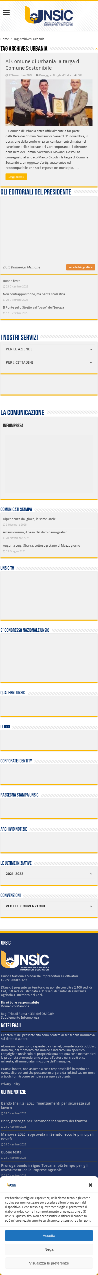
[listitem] (67, 461)
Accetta (49, 1235)
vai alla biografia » (80, 267)
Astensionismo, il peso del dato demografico (35, 532)
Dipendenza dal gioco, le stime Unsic (29, 519)
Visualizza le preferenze (49, 1263)
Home (4, 39)
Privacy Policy (10, 1084)
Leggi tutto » (16, 176)
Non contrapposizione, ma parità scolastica (34, 294)
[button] (90, 1185)
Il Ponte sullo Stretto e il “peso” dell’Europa (33, 307)
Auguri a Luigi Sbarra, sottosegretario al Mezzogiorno (41, 545)
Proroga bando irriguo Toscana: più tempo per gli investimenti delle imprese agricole (44, 1167)
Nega (49, 1249)
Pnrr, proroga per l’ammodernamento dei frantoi (44, 1121)
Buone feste (11, 281)
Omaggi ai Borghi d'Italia (55, 75)
